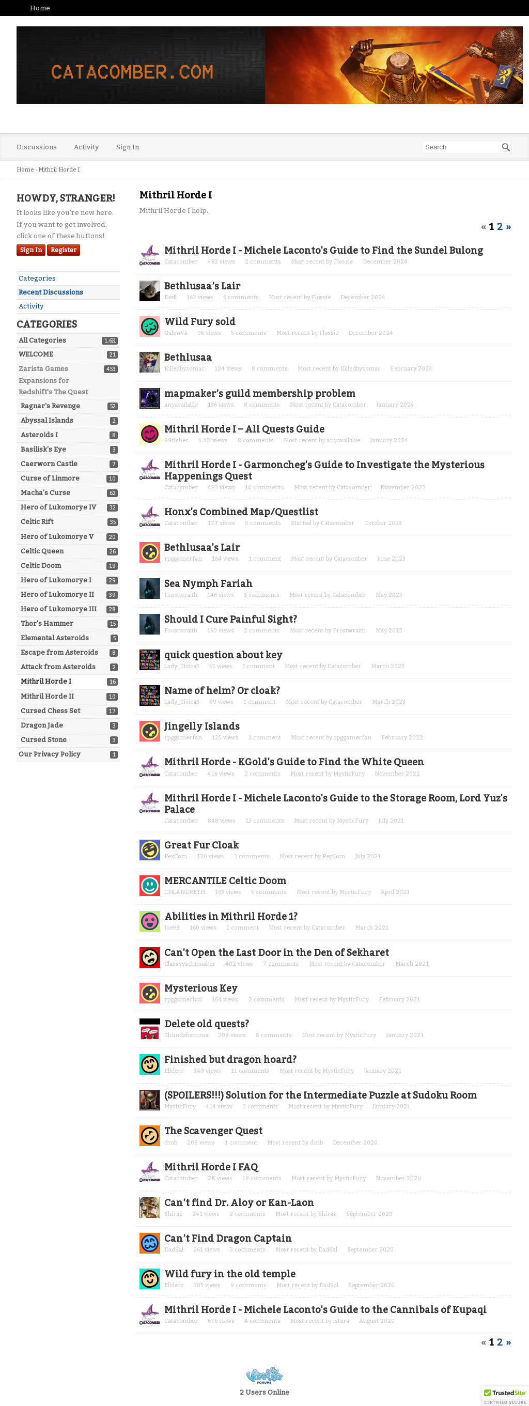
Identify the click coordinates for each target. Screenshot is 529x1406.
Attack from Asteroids (58, 667)
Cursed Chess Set (50, 711)
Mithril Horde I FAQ (211, 1167)
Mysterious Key (201, 988)
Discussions (37, 147)
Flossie (343, 261)
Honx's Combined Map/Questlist (241, 512)
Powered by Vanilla (264, 1375)
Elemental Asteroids (55, 638)
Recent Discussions (51, 292)
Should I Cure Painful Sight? (230, 619)
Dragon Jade (42, 725)
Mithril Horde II (47, 696)
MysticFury (349, 773)
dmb (170, 1142)
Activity (86, 147)
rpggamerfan (183, 558)
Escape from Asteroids (59, 652)
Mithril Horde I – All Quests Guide (244, 429)
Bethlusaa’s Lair (202, 286)
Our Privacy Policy (50, 754)
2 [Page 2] (500, 227)
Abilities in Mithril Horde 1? (231, 916)
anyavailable (181, 404)
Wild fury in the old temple (229, 1274)
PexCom (175, 856)
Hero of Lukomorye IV (58, 507)
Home (40, 8)
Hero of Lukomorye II (57, 594)
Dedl (170, 297)
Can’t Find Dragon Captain (228, 1238)
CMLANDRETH (184, 892)
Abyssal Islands (47, 420)
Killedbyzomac (184, 368)
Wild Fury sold (200, 322)
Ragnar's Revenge (50, 406)
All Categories (42, 340)
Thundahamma (186, 1035)
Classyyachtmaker (189, 964)
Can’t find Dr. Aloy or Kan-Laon (239, 1203)
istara (341, 1321)
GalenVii (176, 333)
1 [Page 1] (491, 227)
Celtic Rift (37, 522)
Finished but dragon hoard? (230, 1059)
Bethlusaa (188, 357)
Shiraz (173, 1214)
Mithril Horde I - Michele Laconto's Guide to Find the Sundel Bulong (323, 250)
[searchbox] (467, 147)
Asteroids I (39, 435)
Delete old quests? (206, 1024)
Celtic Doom (41, 565)
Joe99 (172, 927)
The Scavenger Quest (213, 1131)
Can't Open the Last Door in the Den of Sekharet (276, 953)
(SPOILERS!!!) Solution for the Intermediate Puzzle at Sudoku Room (320, 1095)
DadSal (173, 1249)
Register (63, 250)
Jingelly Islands (202, 726)
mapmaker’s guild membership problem (259, 393)
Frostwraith (180, 595)
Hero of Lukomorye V (57, 536)
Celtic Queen (42, 551)
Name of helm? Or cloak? (222, 691)
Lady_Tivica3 (181, 666)
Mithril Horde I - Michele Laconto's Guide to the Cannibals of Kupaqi (325, 1310)
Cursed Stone (44, 740)
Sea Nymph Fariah (208, 584)
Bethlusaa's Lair (202, 547)
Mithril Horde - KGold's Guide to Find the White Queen (294, 762)
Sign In (127, 147)
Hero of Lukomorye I (56, 580)
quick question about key (223, 655)
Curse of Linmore (50, 478)
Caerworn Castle (49, 464)
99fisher (176, 440)
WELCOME (36, 354)
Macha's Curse (45, 493)
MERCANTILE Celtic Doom (225, 881)
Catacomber (181, 261)
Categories (37, 278)
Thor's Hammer (47, 623)
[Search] (506, 147)
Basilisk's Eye (43, 449)
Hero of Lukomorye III (59, 609)
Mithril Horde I (46, 681)
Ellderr (174, 1071)
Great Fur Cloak (201, 845)
